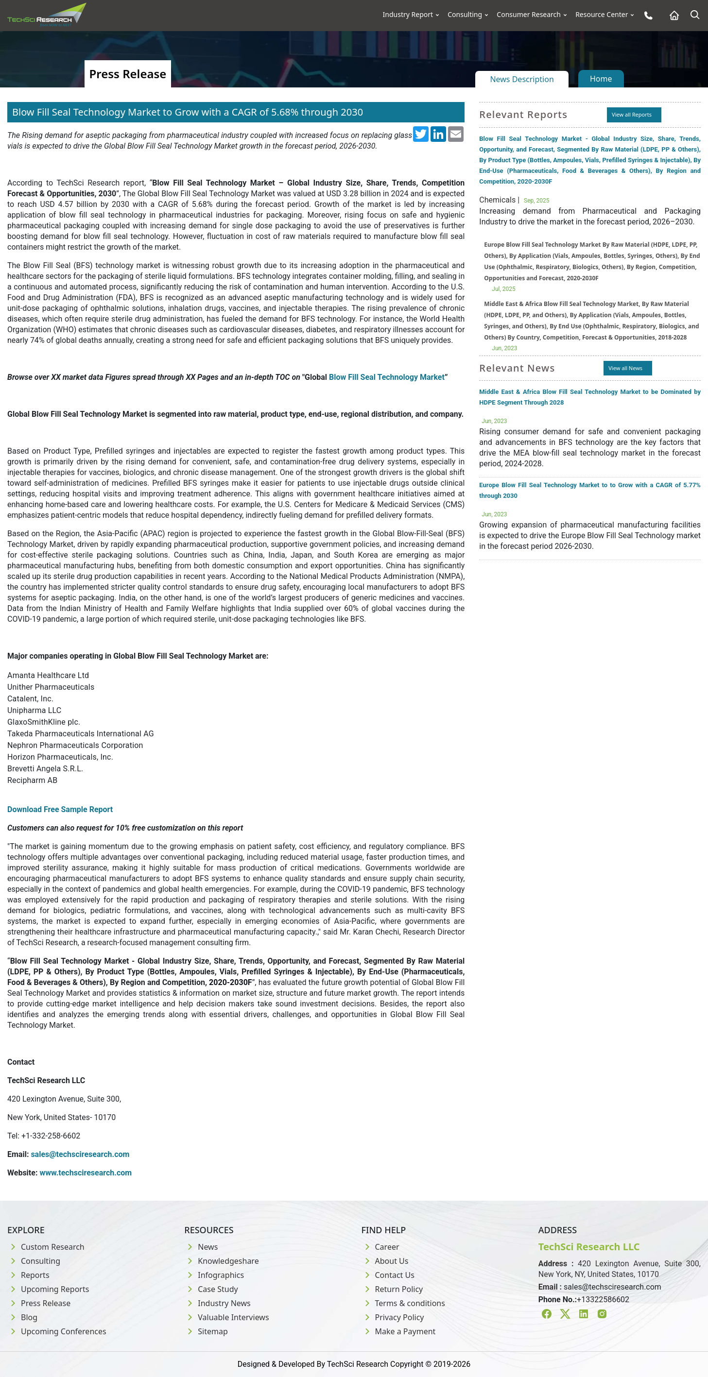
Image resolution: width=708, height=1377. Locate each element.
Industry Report (408, 14)
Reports (28, 1275)
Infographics (214, 1275)
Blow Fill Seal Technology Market (387, 377)
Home (601, 78)
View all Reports (632, 114)
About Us (385, 1261)
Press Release (38, 1303)
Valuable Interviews (226, 1317)
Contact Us (388, 1275)
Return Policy (392, 1289)
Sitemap (206, 1331)
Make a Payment (399, 1331)
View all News (625, 368)
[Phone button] (646, 15)
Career (380, 1246)
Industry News (217, 1303)
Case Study (211, 1289)
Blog (22, 1317)
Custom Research (46, 1246)
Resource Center (601, 14)
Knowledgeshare (221, 1261)
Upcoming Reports (48, 1289)
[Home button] (672, 15)
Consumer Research (529, 14)
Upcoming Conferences (56, 1331)
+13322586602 (603, 1299)
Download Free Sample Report (60, 809)
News (201, 1246)
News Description (521, 79)
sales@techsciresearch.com (612, 1287)
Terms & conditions (403, 1303)
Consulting (465, 14)
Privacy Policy (393, 1317)
